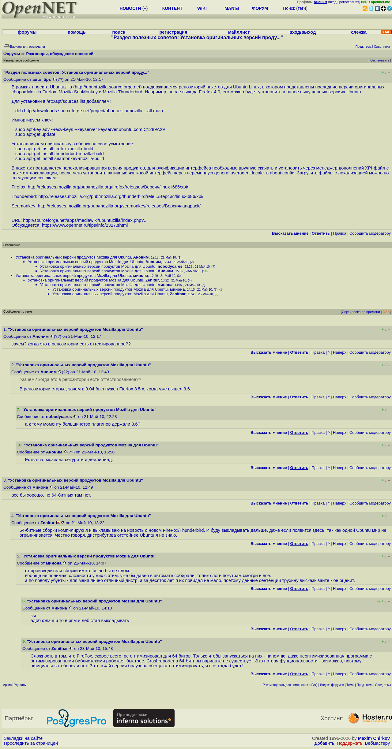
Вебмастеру (377, 743)
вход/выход (302, 32)
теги (302, 8)
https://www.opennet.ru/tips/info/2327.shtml (85, 225)
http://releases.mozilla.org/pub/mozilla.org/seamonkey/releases (101, 205)
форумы (27, 32)
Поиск (289, 8)
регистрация (349, 2)
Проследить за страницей (31, 743)
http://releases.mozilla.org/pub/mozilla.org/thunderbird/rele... (98, 196)
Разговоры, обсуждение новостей (60, 53)
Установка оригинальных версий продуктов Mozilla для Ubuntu (73, 257)
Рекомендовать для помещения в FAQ (290, 685)
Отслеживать (379, 60)
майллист (239, 32)
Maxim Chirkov (374, 738)
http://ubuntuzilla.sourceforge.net (107, 86)
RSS (386, 312)
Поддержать (350, 743)
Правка (339, 233)
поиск (118, 32)
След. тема (383, 685)
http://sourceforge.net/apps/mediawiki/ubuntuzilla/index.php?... (85, 220)
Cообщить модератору (370, 233)
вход (333, 2)
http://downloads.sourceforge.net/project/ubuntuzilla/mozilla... (85, 110)
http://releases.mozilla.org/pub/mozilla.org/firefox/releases (85, 186)
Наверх (339, 352)
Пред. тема (365, 685)
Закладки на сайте (23, 738)
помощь (77, 32)
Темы (350, 685)
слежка (359, 32)
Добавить (324, 743)
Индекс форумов (332, 685)
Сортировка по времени (361, 312)
